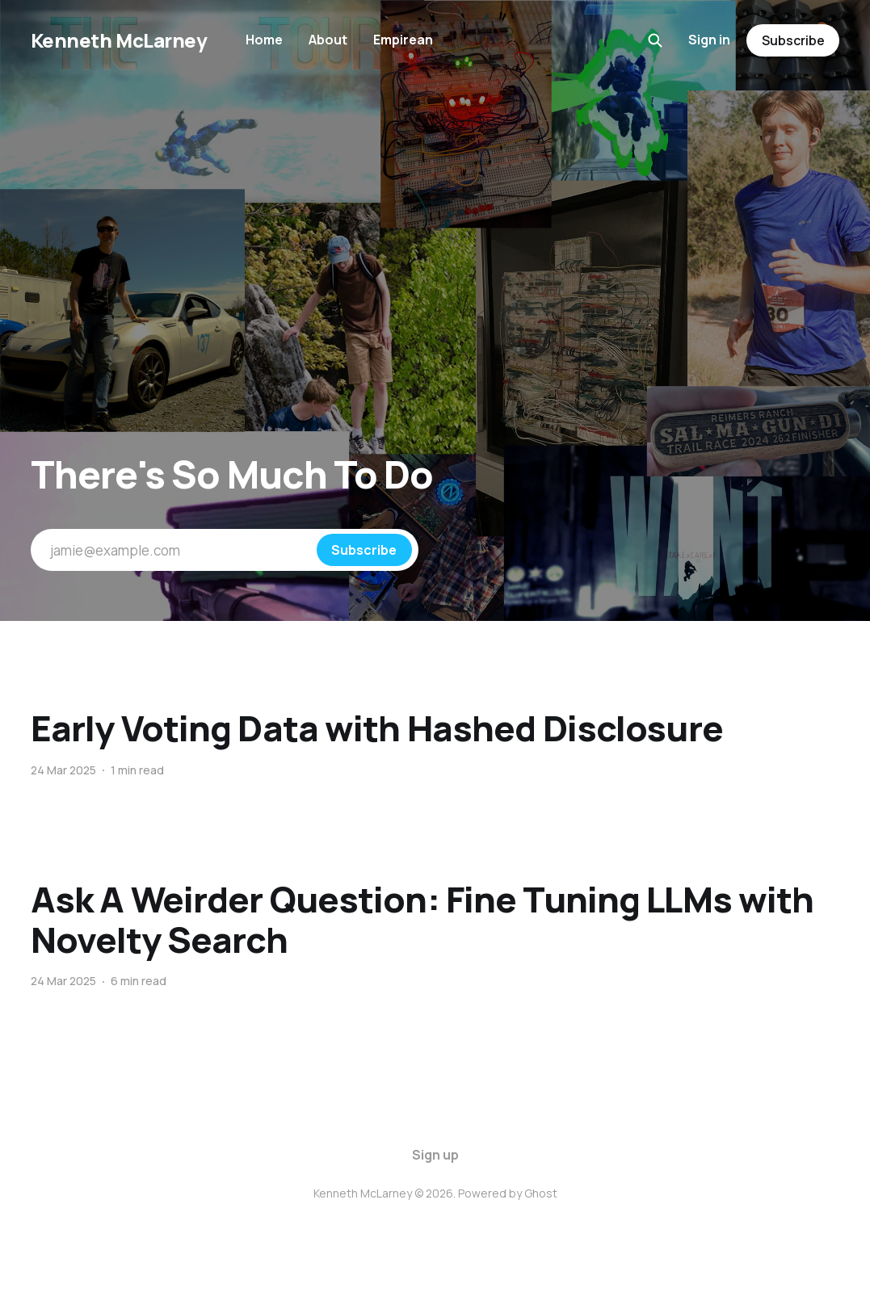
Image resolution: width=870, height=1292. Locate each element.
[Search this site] (655, 40)
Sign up (435, 1155)
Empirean (403, 39)
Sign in (709, 39)
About (328, 39)
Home (264, 39)
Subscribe (793, 40)
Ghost (540, 1193)
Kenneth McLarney (119, 40)
